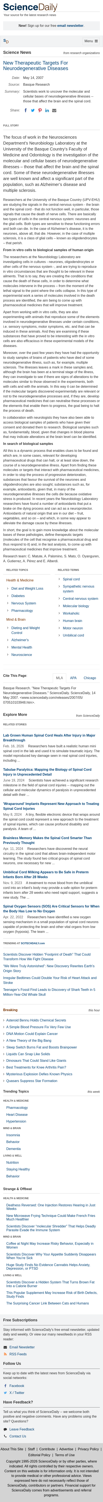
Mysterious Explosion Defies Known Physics (39, 1074)
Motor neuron (73, 628)
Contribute (47, 1449)
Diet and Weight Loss (27, 588)
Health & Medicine (20, 580)
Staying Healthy (18, 1169)
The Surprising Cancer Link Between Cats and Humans (47, 1303)
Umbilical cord (73, 635)
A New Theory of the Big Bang (28, 1040)
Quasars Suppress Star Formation (31, 1081)
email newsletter (70, 25)
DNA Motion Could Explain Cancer (32, 1034)
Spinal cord (71, 579)
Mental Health (21, 647)
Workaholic (71, 613)
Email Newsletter (22, 1347)
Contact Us (17, 1436)
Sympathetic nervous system (78, 589)
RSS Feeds (18, 1354)
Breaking (10, 1010)
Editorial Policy (39, 1455)
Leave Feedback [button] (21, 1429)
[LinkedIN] (47, 110)
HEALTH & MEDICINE (16, 1100)
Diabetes (18, 596)
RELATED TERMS (68, 570)
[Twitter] (32, 110)
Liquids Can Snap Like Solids (28, 1054)
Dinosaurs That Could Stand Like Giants (36, 1060)
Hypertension (16, 1121)
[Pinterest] (39, 110)
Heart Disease (17, 1114)
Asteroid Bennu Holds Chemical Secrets (36, 1020)
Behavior (13, 1142)
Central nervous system (80, 598)
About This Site (11, 1449)
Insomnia (13, 1135)
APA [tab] (73, 678)
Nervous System (23, 603)
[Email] (54, 110)
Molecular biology (76, 606)
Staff (31, 1449)
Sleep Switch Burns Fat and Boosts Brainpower (41, 1047)
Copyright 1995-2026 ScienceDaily (32, 1461)
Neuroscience (21, 655)
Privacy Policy (88, 1449)
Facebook (16, 1386)
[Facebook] (25, 110)
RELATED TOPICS (17, 570)
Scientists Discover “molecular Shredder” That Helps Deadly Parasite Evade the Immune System (51, 1228)
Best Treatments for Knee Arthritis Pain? (36, 1067)
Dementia (13, 1149)
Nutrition (12, 1162)
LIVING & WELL (12, 1155)
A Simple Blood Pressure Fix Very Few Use (38, 1027)
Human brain (72, 621)
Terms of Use (65, 1455)
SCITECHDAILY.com (33, 943)
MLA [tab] (59, 678)
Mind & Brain (16, 619)
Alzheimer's (20, 640)
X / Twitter (16, 1393)
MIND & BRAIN (12, 1128)
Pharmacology (22, 610)
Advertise (66, 1449)
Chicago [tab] (90, 678)
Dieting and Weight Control (25, 630)
